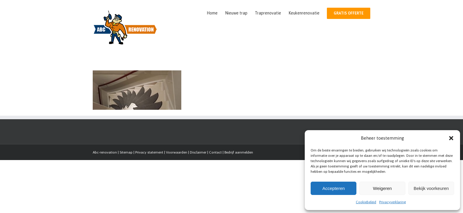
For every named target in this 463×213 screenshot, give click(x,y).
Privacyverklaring (392, 202)
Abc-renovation (105, 152)
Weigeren (382, 188)
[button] (451, 138)
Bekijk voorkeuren (431, 188)
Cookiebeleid (366, 202)
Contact (215, 152)
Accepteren (333, 188)
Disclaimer (198, 152)
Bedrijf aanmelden (238, 152)
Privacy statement (149, 152)
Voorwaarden (176, 152)
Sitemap (126, 152)
